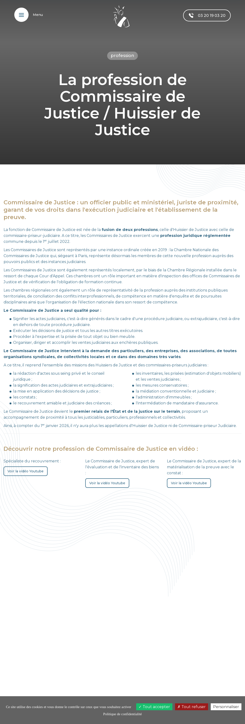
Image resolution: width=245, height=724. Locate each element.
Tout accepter (154, 707)
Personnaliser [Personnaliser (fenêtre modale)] (226, 707)
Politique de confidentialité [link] (122, 714)
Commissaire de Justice (53, 229)
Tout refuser (191, 707)
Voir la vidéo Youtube (26, 471)
